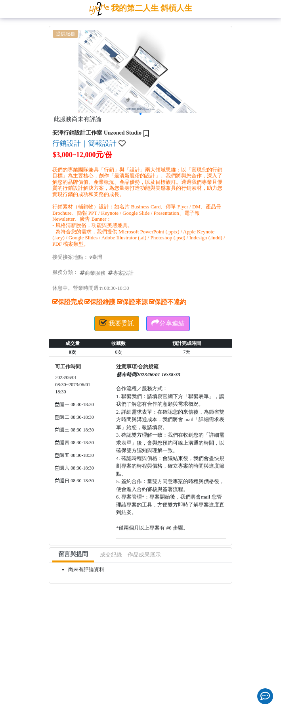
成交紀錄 (111, 555)
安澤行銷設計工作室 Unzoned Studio (96, 133)
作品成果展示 (144, 555)
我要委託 (116, 323)
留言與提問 (73, 554)
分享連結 (168, 323)
